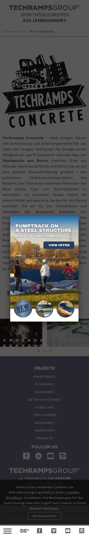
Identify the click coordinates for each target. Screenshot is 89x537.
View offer (59, 245)
